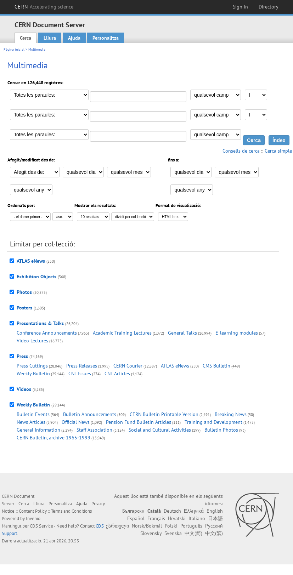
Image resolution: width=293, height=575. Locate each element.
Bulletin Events (33, 414)
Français (156, 518)
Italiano (196, 518)
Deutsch (172, 511)
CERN (44, 7)
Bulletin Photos (221, 430)
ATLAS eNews (31, 261)
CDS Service (41, 526)
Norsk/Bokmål (147, 526)
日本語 (215, 518)
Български (133, 511)
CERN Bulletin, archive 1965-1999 (53, 437)
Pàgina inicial (14, 49)
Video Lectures (32, 340)
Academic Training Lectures (122, 333)
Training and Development (213, 422)
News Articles (31, 422)
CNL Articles (117, 373)
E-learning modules (236, 333)
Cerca (25, 38)
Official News (76, 422)
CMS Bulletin (216, 366)
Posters (24, 307)
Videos (24, 389)
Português (191, 526)
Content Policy (33, 511)
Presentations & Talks (40, 323)
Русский (214, 526)
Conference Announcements (47, 333)
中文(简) (193, 533)
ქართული (117, 526)
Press (22, 356)
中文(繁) (214, 533)
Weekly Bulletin (33, 373)
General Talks (182, 333)
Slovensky (151, 533)
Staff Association (94, 430)
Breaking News (231, 414)
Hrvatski (177, 518)
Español (136, 518)
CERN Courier (127, 366)
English (215, 511)
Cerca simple (278, 151)
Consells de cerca (241, 151)
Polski (171, 526)
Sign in (240, 7)
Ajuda (74, 38)
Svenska (173, 533)
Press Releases (81, 366)
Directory (268, 7)
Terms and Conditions (71, 511)
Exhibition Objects (36, 276)
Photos (24, 292)
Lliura (50, 38)
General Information (38, 430)
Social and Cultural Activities (160, 430)
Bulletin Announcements (89, 414)
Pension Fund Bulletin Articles (138, 422)
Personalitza (105, 38)
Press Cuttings (32, 366)
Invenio (33, 519)
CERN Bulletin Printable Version (164, 414)
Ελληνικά (194, 511)
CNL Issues (79, 373)
